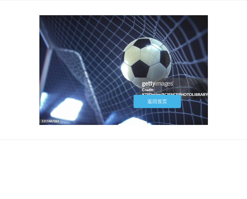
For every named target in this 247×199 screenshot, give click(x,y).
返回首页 (157, 101)
